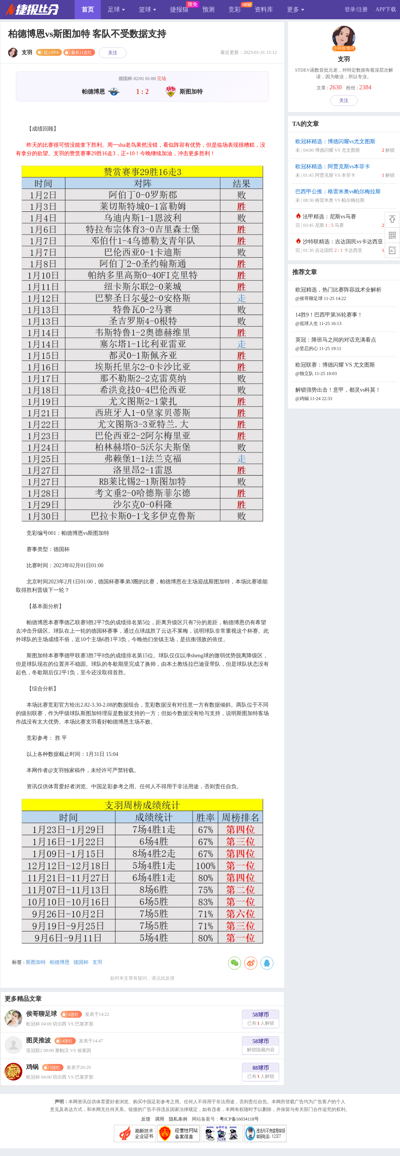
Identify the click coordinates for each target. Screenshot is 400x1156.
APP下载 (385, 9)
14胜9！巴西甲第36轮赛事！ (345, 320)
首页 (88, 9)
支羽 (97, 962)
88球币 (260, 1073)
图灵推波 (38, 1040)
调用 (159, 1119)
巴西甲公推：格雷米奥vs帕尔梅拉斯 (345, 196)
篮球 (147, 9)
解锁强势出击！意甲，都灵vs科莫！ (345, 395)
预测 (208, 9)
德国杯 (80, 962)
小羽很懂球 (344, 48)
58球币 (260, 1020)
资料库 (264, 9)
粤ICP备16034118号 (239, 1119)
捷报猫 (179, 9)
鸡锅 (32, 1067)
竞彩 (234, 9)
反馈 (145, 1119)
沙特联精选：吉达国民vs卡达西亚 (345, 247)
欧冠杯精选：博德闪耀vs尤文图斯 (345, 146)
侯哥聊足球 (41, 1013)
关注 (112, 52)
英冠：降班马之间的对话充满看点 (345, 345)
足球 (116, 9)
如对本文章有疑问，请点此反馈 (142, 978)
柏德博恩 (60, 962)
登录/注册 (356, 9)
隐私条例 (178, 1119)
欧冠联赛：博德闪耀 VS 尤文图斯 (345, 370)
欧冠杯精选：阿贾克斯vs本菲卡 (345, 171)
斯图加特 (36, 962)
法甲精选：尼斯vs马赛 (345, 222)
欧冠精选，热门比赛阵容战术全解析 (345, 295)
